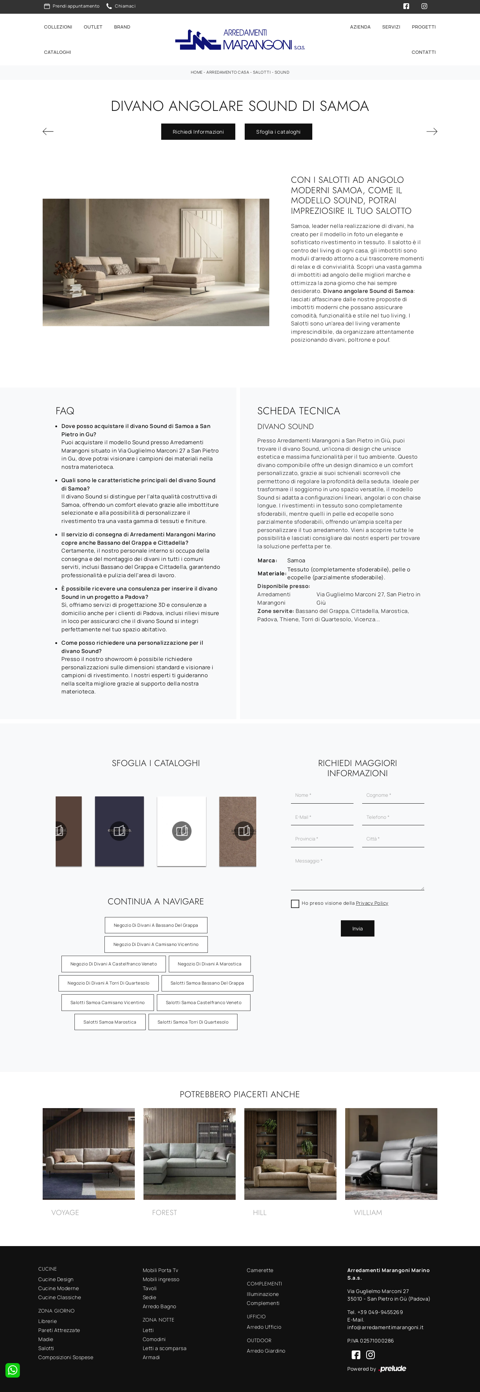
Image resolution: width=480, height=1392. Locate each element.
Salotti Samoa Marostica (110, 1020)
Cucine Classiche (59, 1295)
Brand (122, 26)
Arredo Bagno (159, 1304)
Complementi (263, 1301)
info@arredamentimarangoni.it (385, 1325)
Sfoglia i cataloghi (278, 130)
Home (197, 70)
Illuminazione (263, 1292)
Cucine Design (56, 1277)
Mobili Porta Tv (161, 1268)
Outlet (93, 26)
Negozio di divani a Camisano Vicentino (156, 943)
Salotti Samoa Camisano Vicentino (107, 1001)
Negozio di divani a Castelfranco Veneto (113, 962)
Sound (282, 70)
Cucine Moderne (58, 1286)
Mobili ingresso (161, 1277)
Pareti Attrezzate (59, 1328)
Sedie (150, 1295)
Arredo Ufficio (264, 1325)
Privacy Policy (372, 901)
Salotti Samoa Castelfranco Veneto (204, 1001)
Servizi (391, 26)
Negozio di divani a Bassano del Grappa (156, 923)
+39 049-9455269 (380, 1310)
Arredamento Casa (227, 70)
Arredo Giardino (266, 1348)
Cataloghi (57, 51)
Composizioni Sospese (65, 1355)
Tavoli (150, 1286)
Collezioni (58, 26)
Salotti (262, 70)
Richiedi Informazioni (198, 130)
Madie (45, 1337)
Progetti (424, 26)
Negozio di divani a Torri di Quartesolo (109, 981)
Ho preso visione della (345, 901)
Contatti (424, 51)
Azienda (360, 26)
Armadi (151, 1355)
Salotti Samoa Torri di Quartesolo (193, 1020)
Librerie (47, 1319)
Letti (148, 1328)
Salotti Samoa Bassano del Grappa (207, 981)
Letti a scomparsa (165, 1346)
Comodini (154, 1337)
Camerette (260, 1268)
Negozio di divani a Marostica (210, 962)
